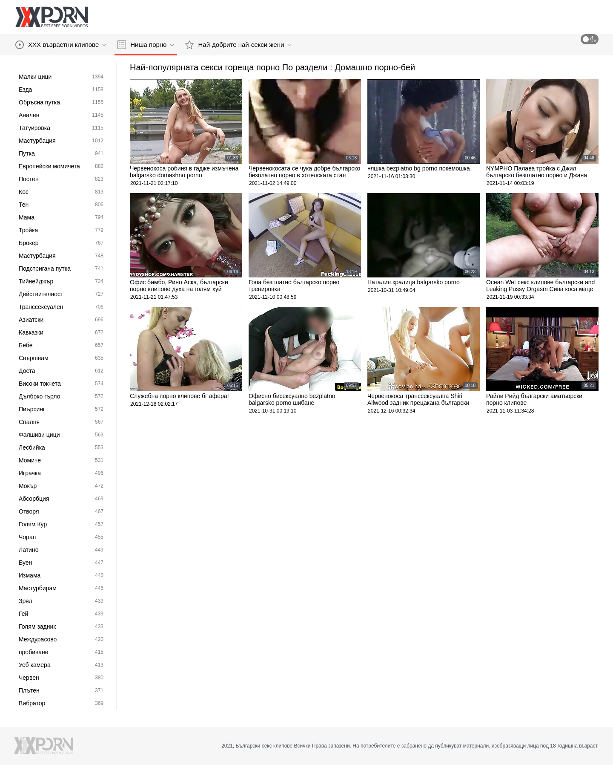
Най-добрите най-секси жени (238, 44)
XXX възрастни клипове (60, 44)
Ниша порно (145, 44)
